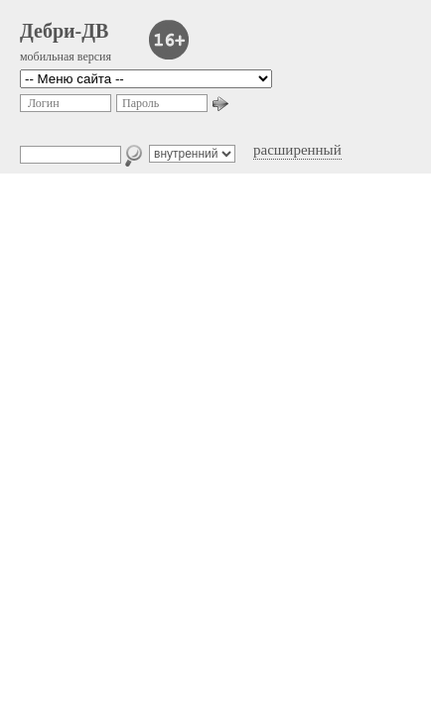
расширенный (297, 150)
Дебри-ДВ (64, 31)
